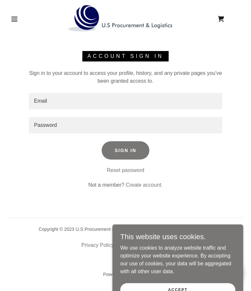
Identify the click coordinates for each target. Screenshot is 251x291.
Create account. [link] (144, 185)
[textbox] (125, 101)
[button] (14, 19)
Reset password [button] (125, 170)
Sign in (125, 150)
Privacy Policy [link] (97, 245)
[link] (120, 18)
